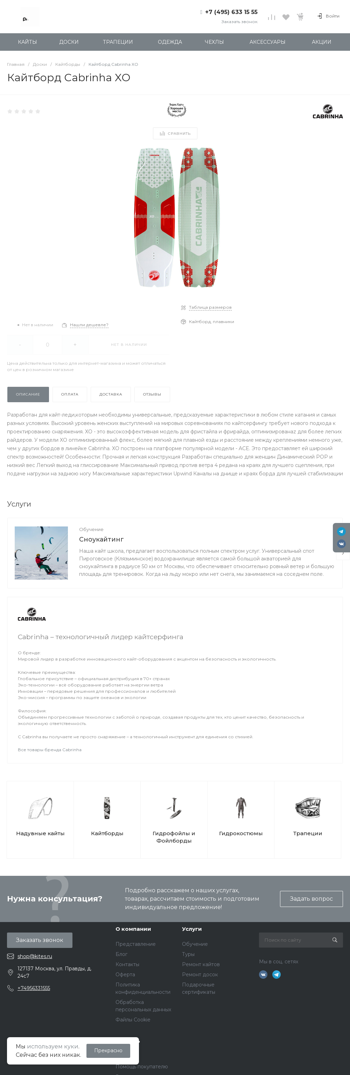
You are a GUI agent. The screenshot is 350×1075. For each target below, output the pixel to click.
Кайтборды (107, 833)
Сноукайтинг (101, 539)
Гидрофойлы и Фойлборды (174, 837)
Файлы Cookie (132, 1020)
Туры (188, 954)
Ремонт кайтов (201, 964)
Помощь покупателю (141, 1066)
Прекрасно (108, 1050)
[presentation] (343, 553)
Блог (121, 954)
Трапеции (307, 833)
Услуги (192, 929)
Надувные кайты (40, 833)
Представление (135, 944)
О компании (133, 929)
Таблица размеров (210, 307)
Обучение (91, 529)
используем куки (52, 1046)
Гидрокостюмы (241, 833)
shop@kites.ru (35, 956)
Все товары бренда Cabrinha (50, 749)
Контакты (127, 964)
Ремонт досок (200, 974)
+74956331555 (34, 988)
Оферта (125, 974)
